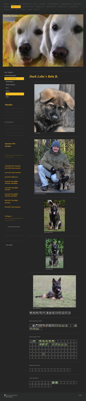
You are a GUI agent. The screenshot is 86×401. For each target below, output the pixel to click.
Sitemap (15, 395)
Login (80, 395)
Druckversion (8, 395)
